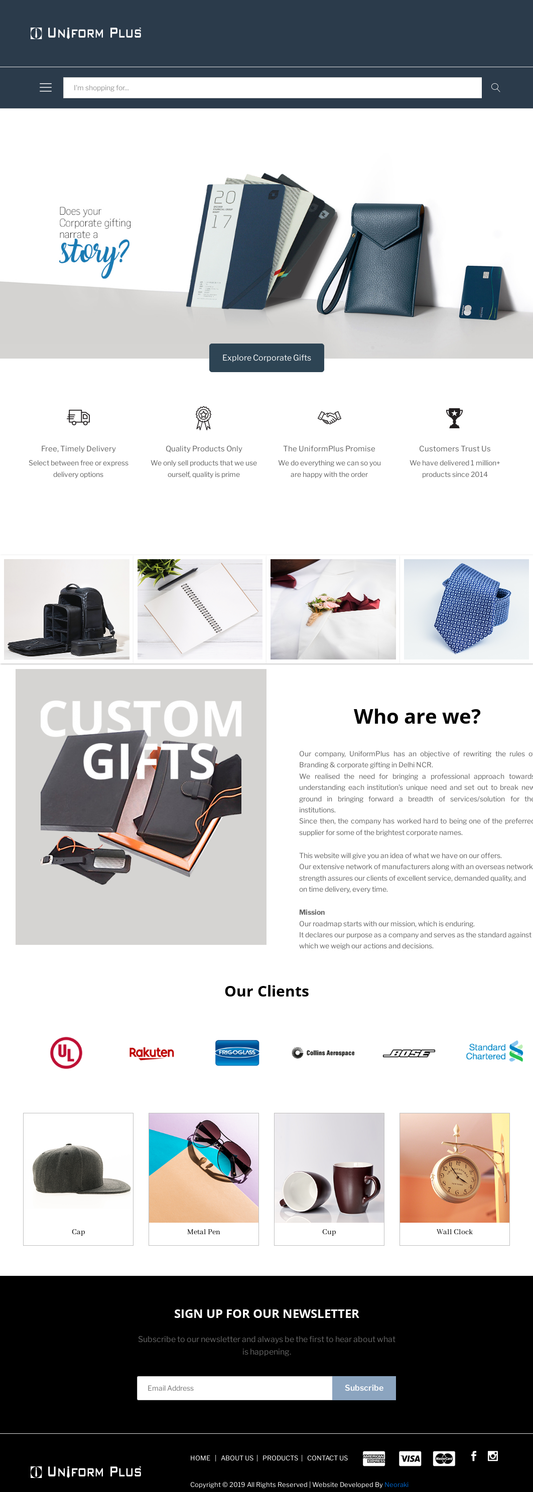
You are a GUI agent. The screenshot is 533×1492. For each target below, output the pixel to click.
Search (496, 87)
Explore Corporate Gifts (266, 358)
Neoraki (396, 1484)
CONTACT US (327, 1458)
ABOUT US (236, 1458)
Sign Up (149, 1419)
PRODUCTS (279, 1458)
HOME (201, 1458)
